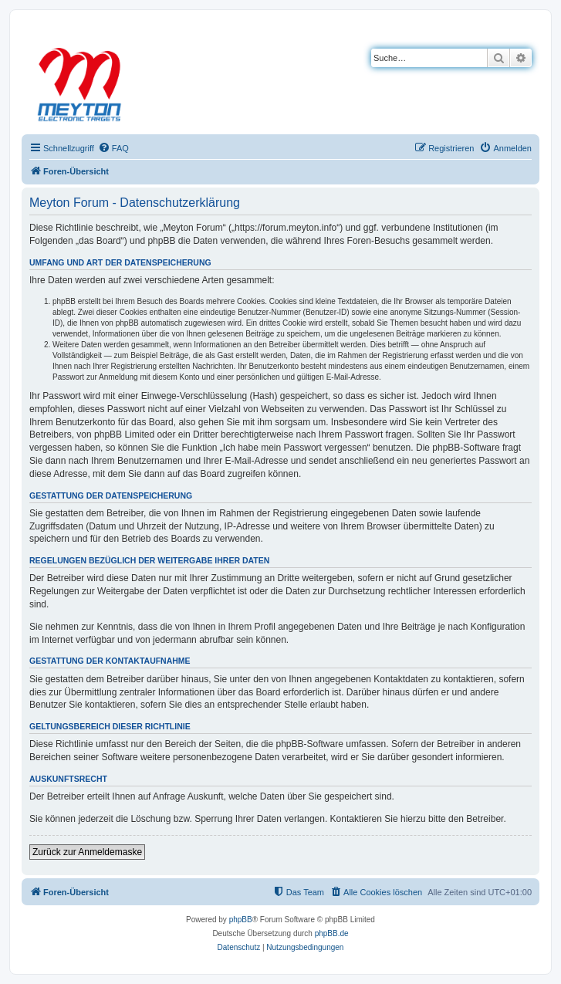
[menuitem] (113, 148)
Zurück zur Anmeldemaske (87, 852)
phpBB (240, 919)
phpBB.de (332, 933)
